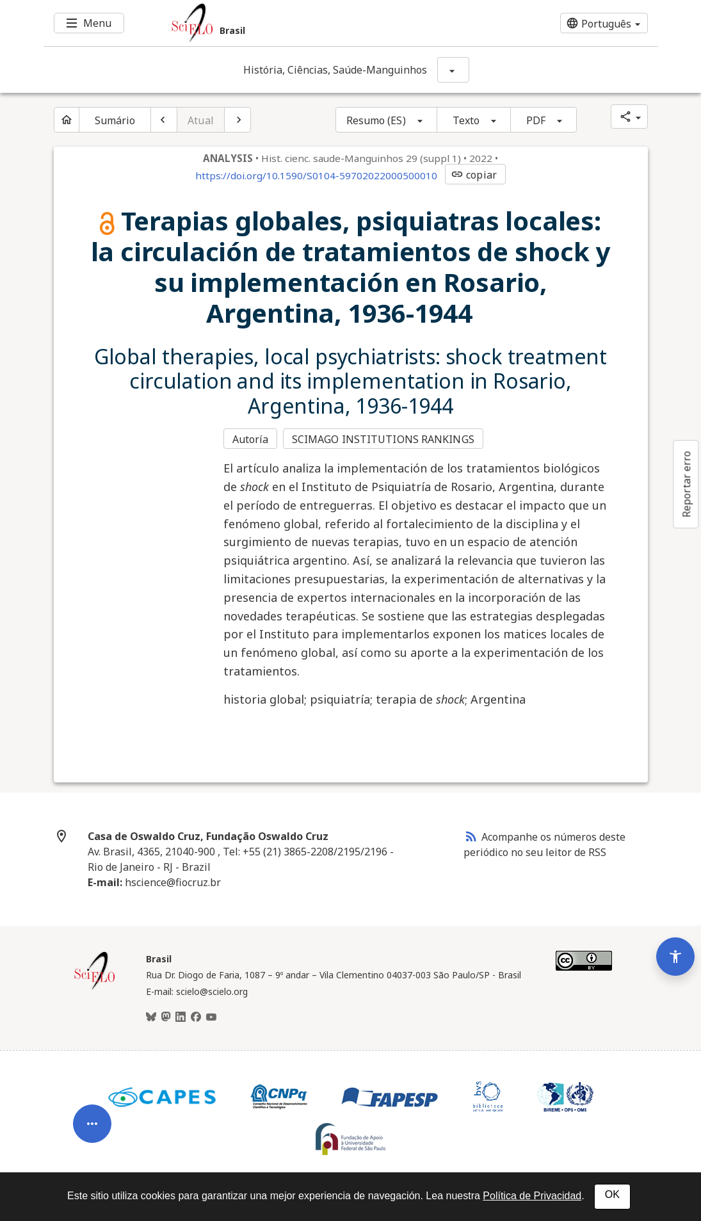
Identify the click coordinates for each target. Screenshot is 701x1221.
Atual (201, 120)
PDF (535, 120)
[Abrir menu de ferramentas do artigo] (92, 1118)
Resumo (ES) (376, 120)
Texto (466, 120)
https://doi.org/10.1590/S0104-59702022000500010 (316, 175)
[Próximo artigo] (237, 120)
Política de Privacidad (532, 1195)
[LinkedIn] (180, 1017)
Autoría (250, 439)
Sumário (115, 120)
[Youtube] (211, 1017)
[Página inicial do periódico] (66, 120)
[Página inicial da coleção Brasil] (94, 987)
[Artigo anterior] (163, 120)
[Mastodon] (165, 1017)
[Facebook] (196, 1017)
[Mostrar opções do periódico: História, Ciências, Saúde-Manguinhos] (453, 70)
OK (612, 1194)
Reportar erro (686, 484)
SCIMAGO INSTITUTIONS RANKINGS (384, 439)
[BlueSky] (151, 1017)
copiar (474, 175)
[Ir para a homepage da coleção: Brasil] (299, 23)
